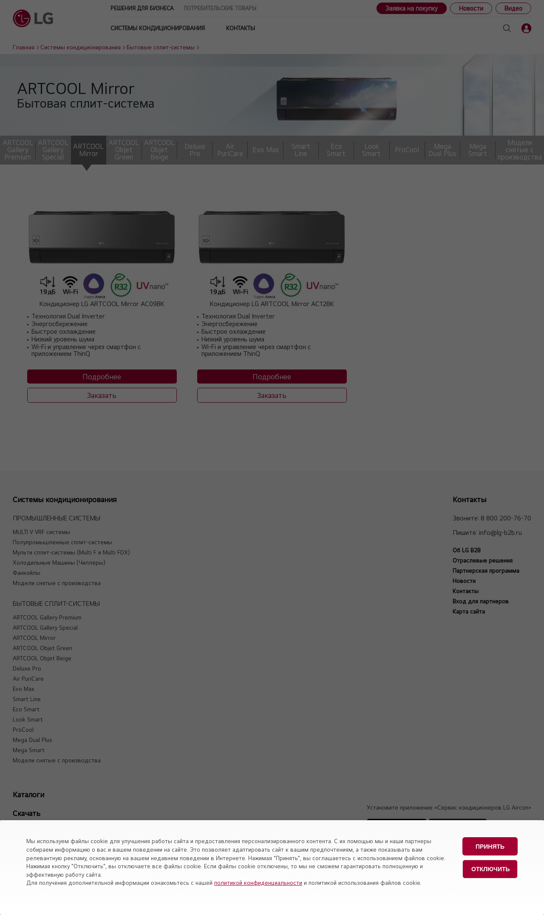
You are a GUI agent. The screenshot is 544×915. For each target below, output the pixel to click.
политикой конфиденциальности (258, 882)
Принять (490, 845)
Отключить (490, 867)
